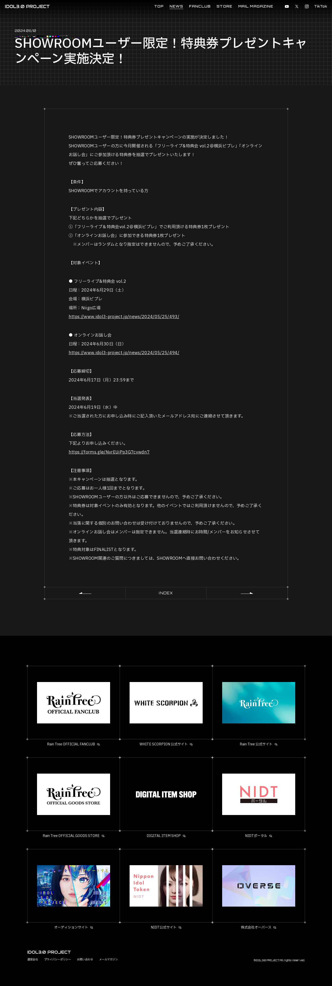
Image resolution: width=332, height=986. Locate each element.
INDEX (166, 593)
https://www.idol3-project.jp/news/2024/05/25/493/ (124, 317)
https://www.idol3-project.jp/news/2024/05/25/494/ (124, 353)
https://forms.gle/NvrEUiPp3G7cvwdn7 (109, 452)
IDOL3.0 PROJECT (27, 6)
